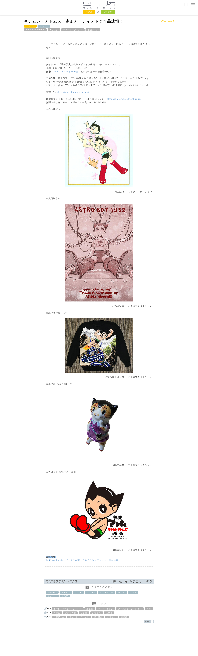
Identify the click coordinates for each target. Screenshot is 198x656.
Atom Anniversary (35, 30)
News (89, 11)
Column (108, 11)
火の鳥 (57, 613)
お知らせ (52, 592)
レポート (52, 596)
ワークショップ (105, 609)
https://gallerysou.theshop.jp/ (124, 99)
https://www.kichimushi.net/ (73, 92)
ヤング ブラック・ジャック (68, 609)
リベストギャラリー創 (66, 71)
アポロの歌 (70, 613)
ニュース (30, 26)
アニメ (78, 592)
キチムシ (54, 30)
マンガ (133, 592)
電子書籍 (98, 617)
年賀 (149, 609)
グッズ (121, 592)
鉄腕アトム (93, 30)
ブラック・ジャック (79, 617)
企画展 (65, 596)
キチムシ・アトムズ (72, 30)
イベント (44, 26)
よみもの (66, 592)
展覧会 (109, 613)
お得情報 (96, 613)
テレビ (84, 613)
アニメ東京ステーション (130, 609)
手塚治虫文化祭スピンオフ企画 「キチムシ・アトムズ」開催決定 (82, 560)
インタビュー (106, 592)
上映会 (89, 609)
